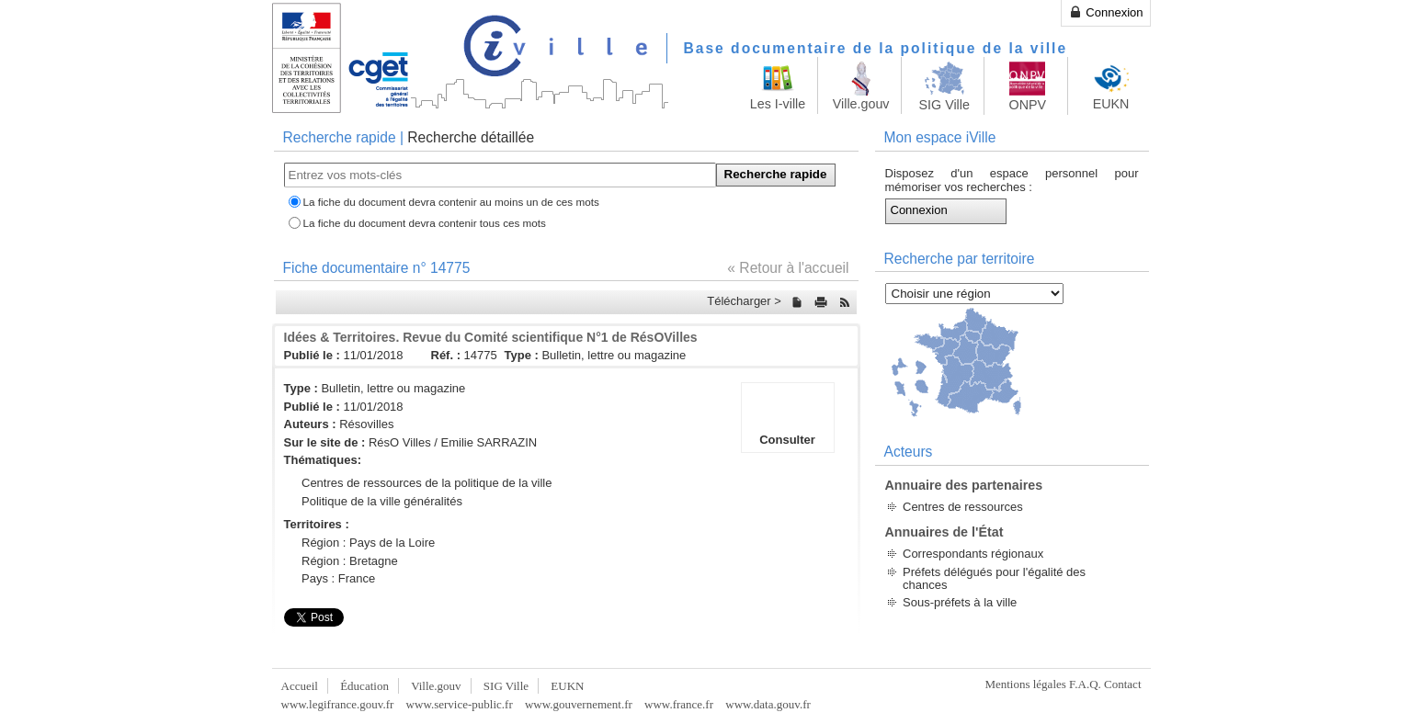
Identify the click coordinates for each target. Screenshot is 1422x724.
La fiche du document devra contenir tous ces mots (424, 223)
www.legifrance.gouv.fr (337, 704)
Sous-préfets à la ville (960, 602)
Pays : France (338, 578)
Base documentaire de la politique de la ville (876, 48)
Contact (1122, 684)
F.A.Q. (1085, 684)
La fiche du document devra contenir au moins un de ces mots (451, 202)
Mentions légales (1024, 684)
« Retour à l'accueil (787, 268)
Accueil (299, 686)
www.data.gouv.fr (768, 704)
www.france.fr (678, 704)
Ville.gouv (436, 686)
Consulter (787, 417)
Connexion (1105, 12)
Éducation (364, 686)
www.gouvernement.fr (578, 704)
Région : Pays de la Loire (368, 542)
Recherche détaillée (470, 137)
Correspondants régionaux (973, 553)
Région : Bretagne (349, 561)
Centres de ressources (963, 507)
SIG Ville (506, 686)
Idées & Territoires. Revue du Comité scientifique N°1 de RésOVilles (491, 337)
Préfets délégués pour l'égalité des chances (994, 578)
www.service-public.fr (459, 704)
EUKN (567, 686)
